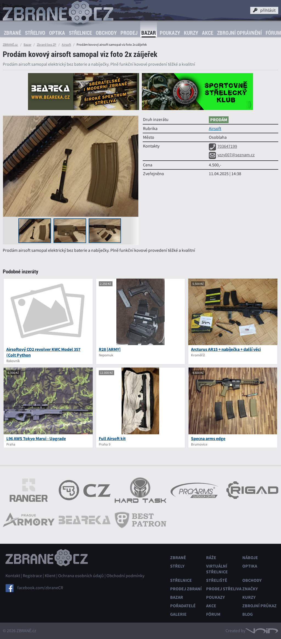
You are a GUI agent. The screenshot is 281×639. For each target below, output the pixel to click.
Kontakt (12, 576)
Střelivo (35, 32)
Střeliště (216, 580)
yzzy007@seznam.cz (232, 155)
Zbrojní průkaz (259, 606)
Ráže (211, 557)
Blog (247, 614)
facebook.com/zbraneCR (40, 588)
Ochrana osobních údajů (81, 576)
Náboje (250, 557)
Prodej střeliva (223, 589)
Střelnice (80, 32)
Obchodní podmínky (125, 576)
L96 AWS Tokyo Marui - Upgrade (36, 438)
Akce (207, 32)
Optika (57, 32)
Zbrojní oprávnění (239, 32)
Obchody (106, 32)
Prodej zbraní (186, 589)
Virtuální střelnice (217, 569)
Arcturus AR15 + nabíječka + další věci (226, 349)
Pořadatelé (183, 606)
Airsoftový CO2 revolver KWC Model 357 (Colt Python (43, 352)
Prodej (128, 32)
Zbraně (12, 32)
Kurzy (191, 32)
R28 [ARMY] (110, 349)
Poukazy (170, 32)
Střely (177, 566)
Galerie (178, 614)
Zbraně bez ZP (46, 44)
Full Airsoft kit (112, 438)
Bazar (148, 32)
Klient (50, 576)
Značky (250, 589)
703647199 (223, 146)
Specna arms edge (208, 438)
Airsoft (66, 44)
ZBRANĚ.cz (10, 44)
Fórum (213, 614)
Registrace (32, 576)
